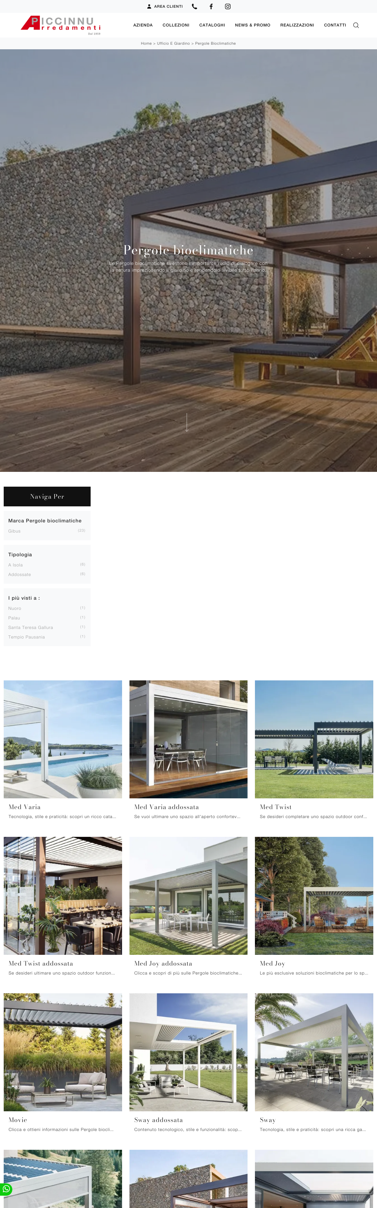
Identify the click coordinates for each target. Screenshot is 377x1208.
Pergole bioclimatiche (215, 43)
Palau (14, 617)
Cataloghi (212, 25)
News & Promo (253, 25)
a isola (15, 564)
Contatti (335, 25)
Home (146, 43)
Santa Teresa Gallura (30, 627)
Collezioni (176, 25)
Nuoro (14, 608)
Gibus (14, 530)
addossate (19, 574)
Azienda (143, 25)
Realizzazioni (297, 25)
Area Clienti (164, 6)
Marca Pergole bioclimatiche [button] (45, 521)
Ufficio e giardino (173, 43)
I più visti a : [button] (24, 598)
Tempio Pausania (26, 636)
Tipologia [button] (20, 554)
